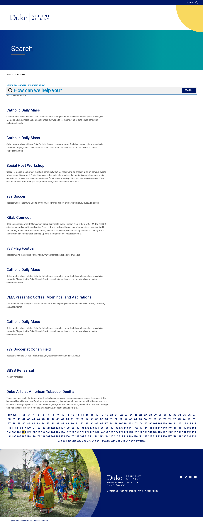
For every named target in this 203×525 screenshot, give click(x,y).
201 (43, 436)
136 (106, 427)
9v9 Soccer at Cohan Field (28, 349)
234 (65, 440)
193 (194, 432)
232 (194, 436)
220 (135, 436)
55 (91, 419)
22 (121, 414)
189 (174, 432)
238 (84, 440)
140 (126, 427)
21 (116, 414)
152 (184, 427)
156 (14, 432)
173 (97, 432)
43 (33, 419)
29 (155, 414)
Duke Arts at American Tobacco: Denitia (40, 391)
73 (179, 419)
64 (135, 419)
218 (126, 436)
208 (77, 436)
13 (77, 414)
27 (145, 414)
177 (116, 432)
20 (111, 414)
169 (77, 432)
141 (131, 427)
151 (179, 427)
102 (131, 423)
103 (135, 423)
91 (77, 423)
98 (111, 423)
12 (72, 414)
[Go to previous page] (11, 415)
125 (53, 427)
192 (189, 432)
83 (38, 423)
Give (140, 491)
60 (116, 419)
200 (38, 436)
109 (165, 423)
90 (72, 423)
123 (43, 427)
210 (87, 436)
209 (82, 436)
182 (140, 432)
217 (121, 436)
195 (14, 436)
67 (150, 419)
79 (19, 423)
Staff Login (188, 3)
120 (29, 427)
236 (74, 440)
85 (48, 423)
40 (19, 419)
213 (101, 436)
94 (91, 423)
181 (135, 432)
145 (150, 427)
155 (9, 432)
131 (82, 427)
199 (33, 436)
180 (131, 432)
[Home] (29, 17)
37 (194, 414)
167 (67, 432)
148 (165, 427)
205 (63, 436)
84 (43, 423)
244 (113, 440)
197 (24, 436)
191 (184, 432)
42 (28, 419)
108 (160, 423)
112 (179, 423)
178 (121, 432)
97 (106, 423)
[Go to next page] (143, 441)
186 (160, 432)
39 (14, 419)
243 (108, 440)
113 (184, 423)
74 (184, 419)
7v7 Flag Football (20, 248)
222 (145, 436)
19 (106, 414)
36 (189, 414)
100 (121, 423)
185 (155, 432)
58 (106, 419)
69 (159, 419)
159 (29, 432)
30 (160, 414)
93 (87, 423)
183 (145, 432)
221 (140, 436)
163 (48, 432)
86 (53, 423)
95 (96, 423)
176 (111, 432)
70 (164, 419)
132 (87, 427)
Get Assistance (128, 491)
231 (189, 436)
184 (150, 432)
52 (77, 419)
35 (184, 414)
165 (58, 432)
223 (150, 436)
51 (72, 419)
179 (126, 432)
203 (53, 436)
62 (125, 419)
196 (19, 436)
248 (133, 440)
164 (53, 432)
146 (155, 427)
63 (130, 419)
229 (179, 436)
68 (155, 419)
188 (170, 432)
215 (111, 436)
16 (92, 414)
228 (174, 436)
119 (24, 427)
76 (193, 419)
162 (43, 432)
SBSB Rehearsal (20, 370)
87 (57, 423)
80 (23, 423)
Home (8, 75)
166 (63, 432)
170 (82, 432)
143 (140, 427)
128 (67, 427)
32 (169, 414)
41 (23, 419)
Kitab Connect (18, 217)
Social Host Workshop (25, 165)
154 (194, 427)
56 (96, 419)
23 (126, 414)
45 (43, 419)
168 (72, 432)
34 (179, 414)
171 (87, 432)
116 (9, 427)
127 (63, 427)
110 (170, 423)
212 (97, 436)
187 (165, 432)
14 (82, 414)
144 (145, 427)
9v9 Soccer (16, 196)
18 (101, 414)
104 (140, 423)
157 (19, 432)
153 (189, 427)
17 (97, 414)
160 (33, 432)
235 (69, 440)
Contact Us (112, 491)
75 (189, 419)
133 (92, 427)
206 (67, 436)
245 (118, 440)
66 (145, 419)
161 (38, 432)
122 (38, 427)
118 (19, 427)
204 (58, 436)
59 (111, 419)
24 (131, 414)
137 (111, 427)
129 (72, 427)
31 (165, 414)
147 (160, 427)
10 (63, 414)
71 (169, 419)
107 (155, 423)
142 (135, 427)
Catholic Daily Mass (23, 110)
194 (9, 436)
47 (53, 419)
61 (121, 419)
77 (9, 423)
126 (58, 427)
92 (82, 423)
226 (165, 436)
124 (48, 427)
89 (67, 423)
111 (174, 423)
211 (92, 436)
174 (101, 432)
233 (60, 440)
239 (89, 440)
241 (99, 440)
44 (38, 419)
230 (184, 436)
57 (101, 419)
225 (160, 436)
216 (116, 436)
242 (104, 440)
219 (131, 436)
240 (94, 440)
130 (77, 427)
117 (14, 427)
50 (67, 419)
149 (170, 427)
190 (179, 432)
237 (79, 440)
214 (106, 436)
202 (48, 436)
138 (116, 427)
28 (150, 414)
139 (121, 427)
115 (194, 423)
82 (33, 423)
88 (62, 423)
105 (145, 423)
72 (174, 419)
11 (67, 414)
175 (106, 432)
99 (116, 423)
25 (135, 414)
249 (138, 440)
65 (140, 419)
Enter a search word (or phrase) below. (25, 85)
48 (57, 419)
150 (174, 427)
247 (128, 440)
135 (101, 427)
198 (29, 436)
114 (189, 423)
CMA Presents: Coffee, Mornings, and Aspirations (49, 297)
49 (62, 419)
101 (126, 423)
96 (101, 423)
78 (14, 423)
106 (150, 423)
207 (72, 436)
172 (92, 432)
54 (87, 419)
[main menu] (191, 17)
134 (97, 427)
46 (48, 419)
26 (140, 414)
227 (170, 436)
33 (174, 414)
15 (87, 414)
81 (28, 423)
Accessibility (151, 491)
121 (33, 427)
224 (155, 436)
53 (82, 419)
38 (9, 419)
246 (123, 440)
